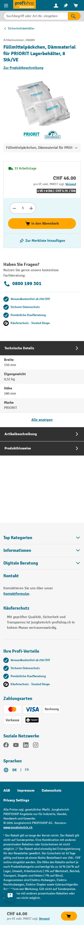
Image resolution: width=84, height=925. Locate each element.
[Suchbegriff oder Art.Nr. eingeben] (35, 16)
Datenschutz (51, 790)
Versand (70, 184)
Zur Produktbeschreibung (23, 68)
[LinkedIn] (25, 745)
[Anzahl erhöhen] (31, 208)
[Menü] (6, 5)
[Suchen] (74, 16)
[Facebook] (6, 745)
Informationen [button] (42, 550)
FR (27, 770)
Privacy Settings (16, 800)
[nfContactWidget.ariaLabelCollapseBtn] (10, 895)
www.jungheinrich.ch (17, 827)
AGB (6, 790)
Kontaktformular (16, 594)
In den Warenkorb (42, 223)
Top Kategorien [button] (42, 537)
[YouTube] (16, 745)
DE (14, 770)
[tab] (42, 384)
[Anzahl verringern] (14, 208)
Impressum (25, 790)
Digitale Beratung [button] (42, 563)
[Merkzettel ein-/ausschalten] (42, 240)
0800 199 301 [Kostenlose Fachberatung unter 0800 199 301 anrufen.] (22, 283)
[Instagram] (35, 745)
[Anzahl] (23, 208)
